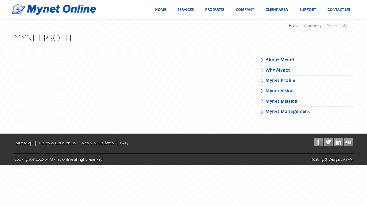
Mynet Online (61, 159)
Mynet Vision (280, 91)
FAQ (124, 143)
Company (312, 25)
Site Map (24, 143)
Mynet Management (288, 111)
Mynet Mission (282, 101)
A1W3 (348, 159)
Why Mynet (278, 70)
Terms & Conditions (57, 143)
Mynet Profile (280, 80)
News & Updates (98, 143)
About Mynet (280, 60)
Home (294, 25)
